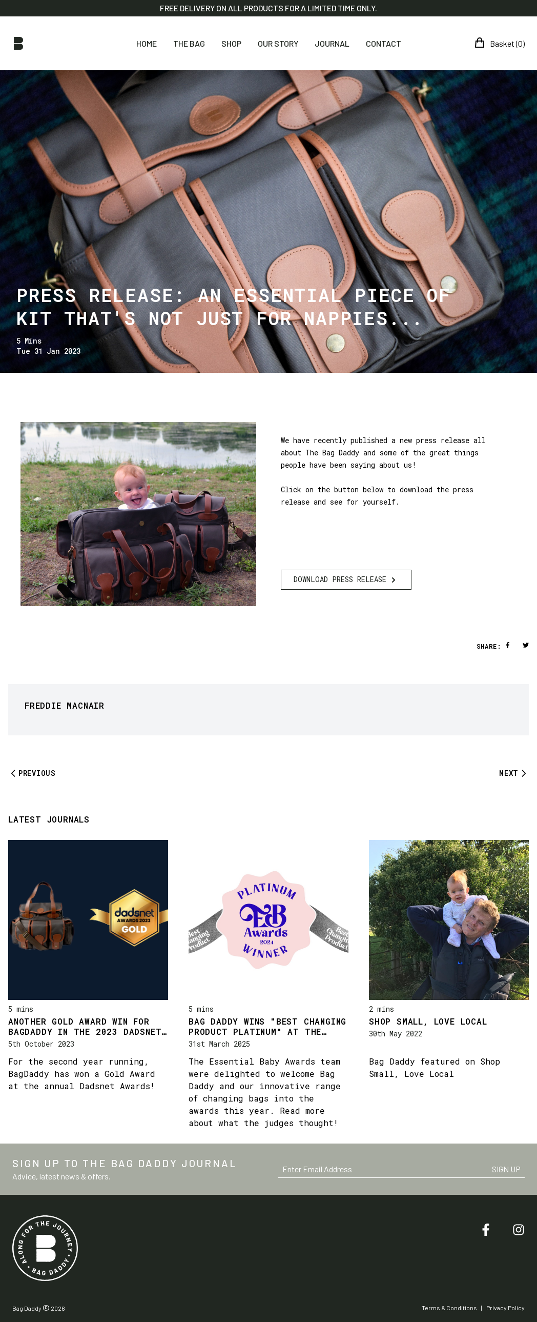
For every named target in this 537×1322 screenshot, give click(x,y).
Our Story (278, 43)
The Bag (189, 43)
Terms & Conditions (449, 1307)
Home (146, 43)
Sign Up (506, 1169)
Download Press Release (346, 579)
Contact (383, 43)
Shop (231, 43)
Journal (332, 43)
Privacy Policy (505, 1307)
